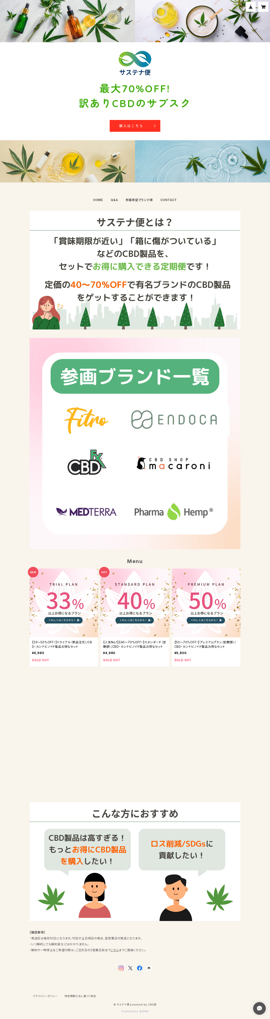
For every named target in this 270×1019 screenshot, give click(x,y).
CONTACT (168, 200)
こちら (115, 950)
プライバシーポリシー (45, 996)
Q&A (114, 200)
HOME (98, 200)
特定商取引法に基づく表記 (80, 996)
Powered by (135, 1011)
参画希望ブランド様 (139, 200)
